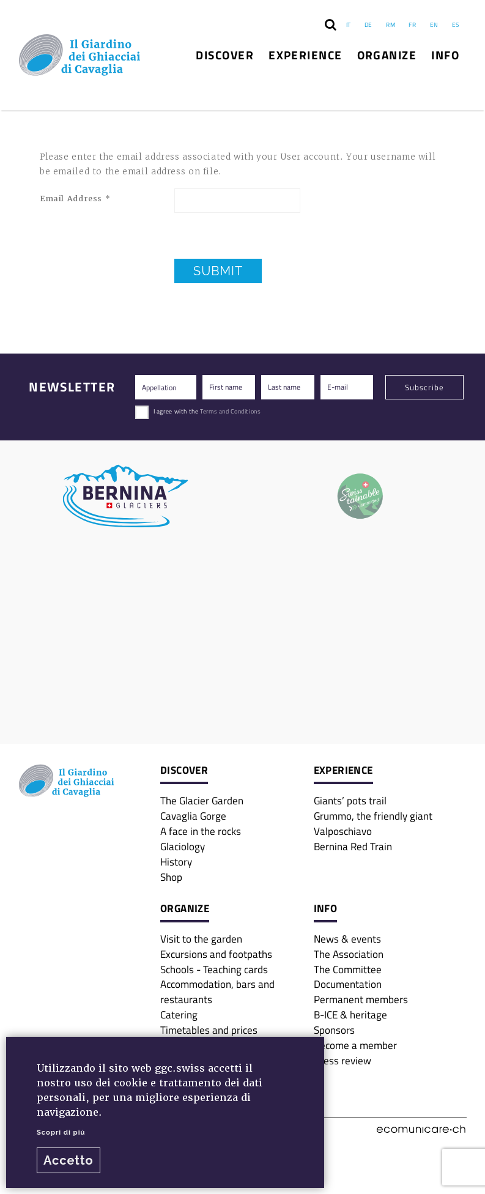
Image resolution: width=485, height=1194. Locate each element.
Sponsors (334, 1030)
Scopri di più (61, 1132)
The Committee (348, 969)
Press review (342, 1060)
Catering (179, 1014)
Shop (171, 877)
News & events (347, 939)
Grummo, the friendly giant (373, 816)
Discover (225, 54)
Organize (387, 54)
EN (434, 24)
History (176, 862)
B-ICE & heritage (350, 1014)
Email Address (75, 199)
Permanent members (361, 999)
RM (390, 24)
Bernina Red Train (353, 846)
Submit (218, 271)
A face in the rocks (200, 831)
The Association (348, 954)
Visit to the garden (201, 939)
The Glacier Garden (201, 800)
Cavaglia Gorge (193, 816)
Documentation (348, 984)
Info (445, 54)
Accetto (68, 1160)
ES (455, 24)
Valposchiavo (343, 831)
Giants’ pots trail (350, 800)
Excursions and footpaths (216, 954)
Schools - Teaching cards (214, 969)
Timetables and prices (208, 1030)
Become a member (355, 1045)
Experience (305, 54)
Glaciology (182, 846)
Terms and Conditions (230, 411)
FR (412, 24)
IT (348, 24)
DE (368, 24)
